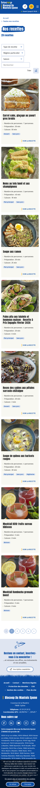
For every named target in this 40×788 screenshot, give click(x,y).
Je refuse (12, 784)
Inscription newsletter (20, 669)
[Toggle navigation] (37, 7)
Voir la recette (29, 141)
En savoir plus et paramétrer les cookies (20, 779)
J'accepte (27, 784)
